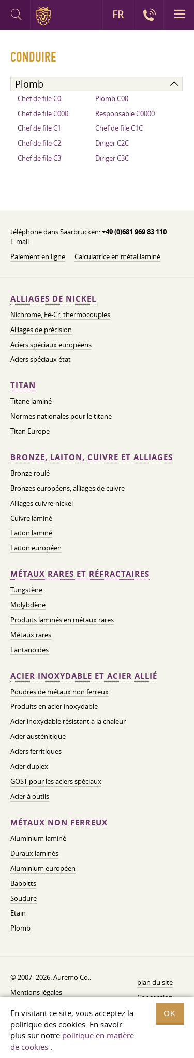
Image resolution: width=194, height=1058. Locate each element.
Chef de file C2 (39, 143)
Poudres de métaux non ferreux (59, 691)
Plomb (20, 928)
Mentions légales (36, 992)
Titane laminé (31, 401)
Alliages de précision (41, 329)
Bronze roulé (30, 473)
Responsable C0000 (125, 113)
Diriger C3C (112, 158)
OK (169, 1013)
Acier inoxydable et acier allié (83, 675)
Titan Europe (30, 431)
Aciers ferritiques (36, 751)
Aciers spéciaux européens (51, 344)
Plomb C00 (111, 98)
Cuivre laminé (31, 518)
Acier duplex (29, 766)
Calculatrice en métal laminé (117, 256)
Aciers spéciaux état (40, 359)
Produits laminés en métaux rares (62, 619)
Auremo (45, 16)
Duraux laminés (34, 853)
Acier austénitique (38, 736)
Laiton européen (36, 547)
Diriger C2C (112, 143)
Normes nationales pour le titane (61, 416)
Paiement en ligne (37, 256)
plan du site (155, 982)
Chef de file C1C (119, 128)
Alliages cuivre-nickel (41, 503)
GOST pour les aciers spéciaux (55, 781)
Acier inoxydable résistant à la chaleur (68, 721)
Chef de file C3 (39, 158)
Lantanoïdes (29, 649)
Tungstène (26, 589)
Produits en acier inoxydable (54, 706)
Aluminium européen (43, 868)
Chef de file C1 (39, 128)
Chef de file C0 (39, 98)
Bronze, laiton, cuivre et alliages (91, 457)
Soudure (23, 898)
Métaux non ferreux (59, 822)
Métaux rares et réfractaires (80, 573)
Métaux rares (30, 634)
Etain (18, 913)
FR (118, 14)
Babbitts (23, 883)
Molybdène (28, 604)
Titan (23, 385)
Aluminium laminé (38, 838)
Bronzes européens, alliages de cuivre (67, 488)
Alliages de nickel (53, 298)
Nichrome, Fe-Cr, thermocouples (60, 314)
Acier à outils (29, 796)
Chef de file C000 (43, 113)
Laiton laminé (31, 532)
